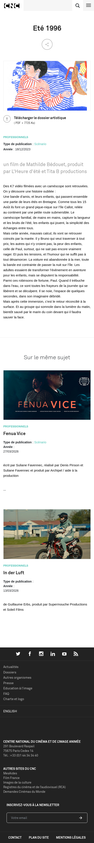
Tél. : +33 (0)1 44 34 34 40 (20, 755)
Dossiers (9, 672)
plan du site (39, 837)
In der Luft (13, 572)
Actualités (11, 667)
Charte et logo (13, 699)
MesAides (10, 773)
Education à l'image (17, 688)
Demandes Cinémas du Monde (24, 791)
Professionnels (15, 137)
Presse (8, 683)
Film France (11, 778)
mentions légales (71, 837)
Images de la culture (17, 782)
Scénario (40, 144)
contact (15, 837)
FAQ (6, 694)
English (10, 711)
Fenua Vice (14, 433)
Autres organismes (17, 677)
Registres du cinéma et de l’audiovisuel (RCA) (34, 787)
